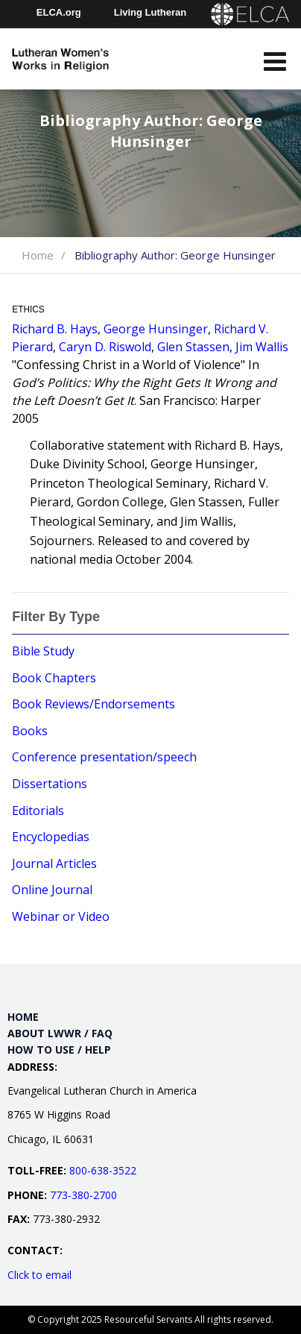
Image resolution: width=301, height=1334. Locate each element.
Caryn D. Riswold (105, 347)
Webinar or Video (61, 916)
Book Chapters (54, 678)
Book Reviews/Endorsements (93, 704)
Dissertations (49, 783)
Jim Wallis (261, 347)
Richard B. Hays (55, 329)
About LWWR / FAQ (60, 1033)
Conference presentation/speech (104, 757)
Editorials (38, 810)
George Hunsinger (156, 329)
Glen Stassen (193, 347)
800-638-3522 (102, 1170)
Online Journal (52, 889)
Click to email (39, 1275)
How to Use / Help (59, 1049)
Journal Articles (54, 863)
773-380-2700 (83, 1195)
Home (38, 255)
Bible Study (43, 651)
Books (30, 731)
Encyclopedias (50, 836)
